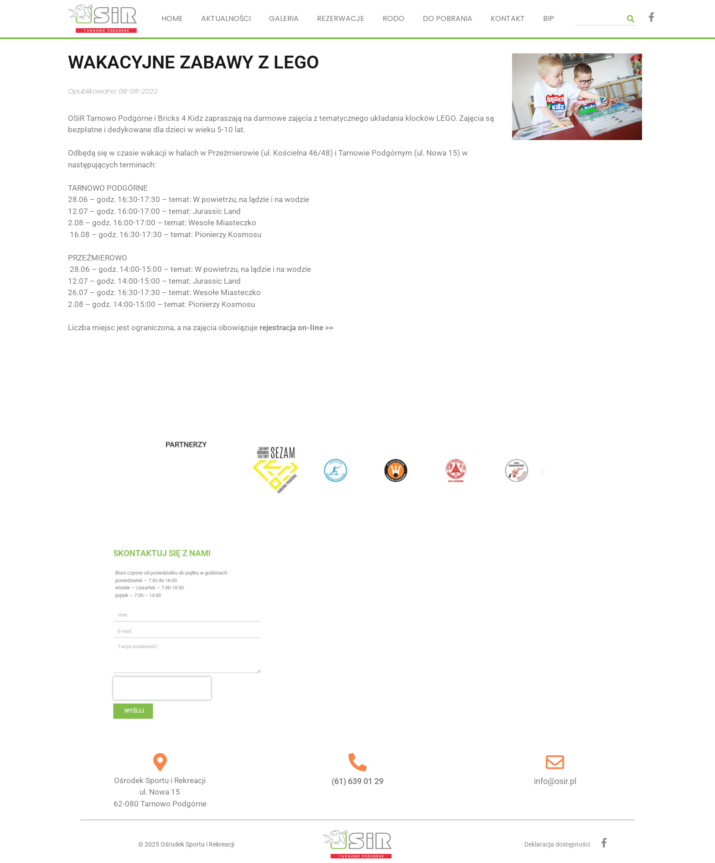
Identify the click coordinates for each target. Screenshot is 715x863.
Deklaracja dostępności (557, 844)
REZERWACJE (340, 18)
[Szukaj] (630, 18)
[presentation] (229, 669)
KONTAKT (508, 18)
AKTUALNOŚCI (226, 18)
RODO (393, 18)
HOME (172, 18)
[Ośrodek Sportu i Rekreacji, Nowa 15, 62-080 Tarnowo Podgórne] (408, 633)
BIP (548, 18)
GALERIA (284, 18)
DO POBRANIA (447, 18)
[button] (287, 471)
